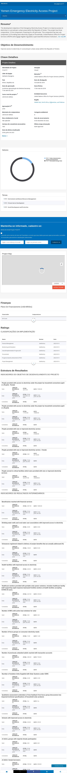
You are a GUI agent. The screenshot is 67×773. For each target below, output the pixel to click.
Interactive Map (59, 287)
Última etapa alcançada (42, 124)
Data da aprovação (8, 86)
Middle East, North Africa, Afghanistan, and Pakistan (49, 102)
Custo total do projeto (10, 94)
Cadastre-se (56, 242)
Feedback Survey (59, 766)
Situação (37, 67)
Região (36, 100)
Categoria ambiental (41, 112)
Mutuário (37, 74)
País (3, 80)
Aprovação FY (7, 106)
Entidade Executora (40, 94)
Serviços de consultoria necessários (13, 124)
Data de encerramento (41, 118)
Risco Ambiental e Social (10, 118)
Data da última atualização (11, 130)
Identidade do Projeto (9, 67)
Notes (4, 136)
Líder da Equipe (7, 73)
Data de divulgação (40, 80)
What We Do (4, 3)
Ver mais (61, 37)
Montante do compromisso (11, 112)
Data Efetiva (38, 86)
